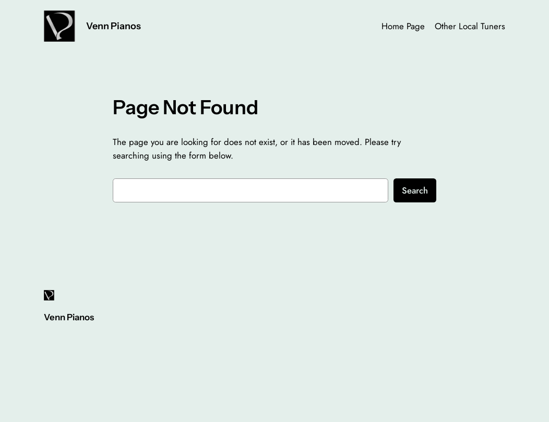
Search (415, 190)
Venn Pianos (113, 25)
